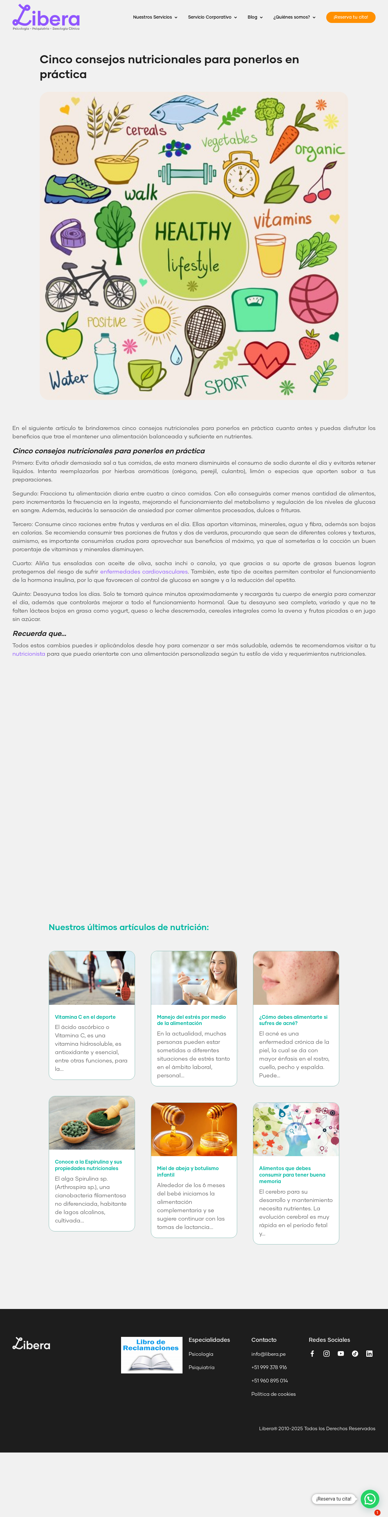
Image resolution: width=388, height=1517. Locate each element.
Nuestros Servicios (152, 17)
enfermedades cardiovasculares (144, 572)
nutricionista (28, 654)
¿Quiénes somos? (291, 17)
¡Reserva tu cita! (351, 17)
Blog (252, 17)
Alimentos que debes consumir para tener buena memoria (292, 1175)
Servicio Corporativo (210, 17)
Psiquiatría (201, 1367)
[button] (370, 1499)
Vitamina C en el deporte (85, 1017)
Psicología (201, 1354)
